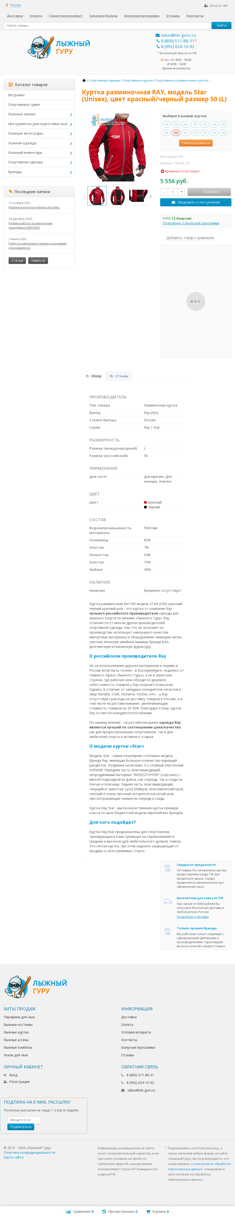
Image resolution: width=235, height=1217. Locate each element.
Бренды (15, 171)
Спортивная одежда (25, 162)
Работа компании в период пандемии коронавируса (38, 245)
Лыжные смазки (21, 114)
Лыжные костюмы (18, 1024)
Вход (10, 1075)
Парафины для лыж (19, 1017)
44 (214, 124)
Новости (38, 260)
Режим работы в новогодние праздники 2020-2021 (31, 225)
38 (185, 124)
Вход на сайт (216, 6)
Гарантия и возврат (66, 16)
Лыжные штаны (16, 1040)
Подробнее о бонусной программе (191, 223)
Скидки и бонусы (103, 16)
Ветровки (16, 94)
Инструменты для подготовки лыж (37, 123)
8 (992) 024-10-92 (175, 46)
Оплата (36, 16)
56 (204, 133)
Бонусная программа (141, 16)
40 (195, 124)
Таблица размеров (196, 143)
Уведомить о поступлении (198, 202)
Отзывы (173, 16)
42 (204, 124)
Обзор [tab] (93, 376)
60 (223, 133)
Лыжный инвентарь (25, 152)
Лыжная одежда (22, 143)
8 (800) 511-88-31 (175, 41)
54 (195, 133)
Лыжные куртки (16, 1032)
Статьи (17, 260)
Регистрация (17, 1081)
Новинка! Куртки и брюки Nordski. (34, 207)
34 (166, 124)
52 (185, 133)
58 (214, 133)
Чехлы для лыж (16, 1055)
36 (176, 124)
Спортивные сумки (24, 104)
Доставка (15, 16)
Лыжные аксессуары (25, 133)
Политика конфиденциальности (29, 1152)
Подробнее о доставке (193, 917)
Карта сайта (14, 1157)
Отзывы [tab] (119, 376)
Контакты (195, 16)
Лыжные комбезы (18, 1047)
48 (166, 133)
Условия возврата (136, 1032)
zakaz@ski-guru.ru (176, 35)
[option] (97, 195)
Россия (15, 5)
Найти (222, 25)
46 (223, 124)
